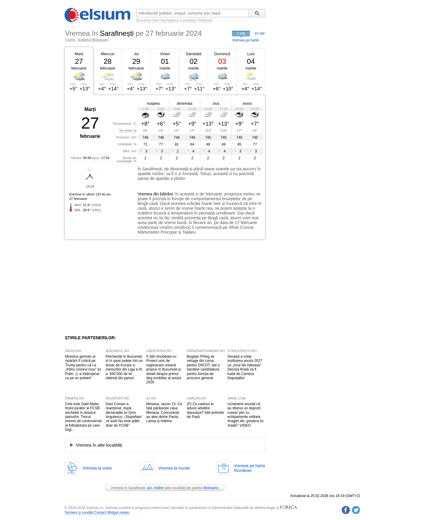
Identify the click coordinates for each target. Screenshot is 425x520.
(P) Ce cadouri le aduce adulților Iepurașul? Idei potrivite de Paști (205, 410)
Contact (100, 512)
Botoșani (211, 488)
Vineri (165, 54)
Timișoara (205, 20)
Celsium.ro (94, 508)
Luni (251, 54)
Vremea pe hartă (245, 40)
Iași (155, 20)
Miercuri (107, 54)
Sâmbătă (193, 54)
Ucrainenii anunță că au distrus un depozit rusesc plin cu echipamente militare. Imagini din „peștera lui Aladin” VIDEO (245, 415)
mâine (159, 488)
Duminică (222, 54)
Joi (136, 54)
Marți (79, 54)
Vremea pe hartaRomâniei (249, 468)
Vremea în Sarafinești (128, 488)
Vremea (145, 194)
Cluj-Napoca (168, 20)
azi (149, 488)
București (143, 20)
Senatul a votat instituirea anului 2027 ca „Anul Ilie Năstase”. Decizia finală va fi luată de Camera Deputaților (244, 367)
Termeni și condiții (78, 512)
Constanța (188, 20)
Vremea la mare (97, 468)
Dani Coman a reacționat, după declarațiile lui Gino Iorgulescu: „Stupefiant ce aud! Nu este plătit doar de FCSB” (123, 415)
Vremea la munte (174, 468)
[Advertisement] (113, 287)
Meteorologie (265, 508)
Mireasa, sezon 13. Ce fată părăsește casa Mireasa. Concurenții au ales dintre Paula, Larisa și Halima (164, 412)
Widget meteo (118, 512)
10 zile (260, 33)
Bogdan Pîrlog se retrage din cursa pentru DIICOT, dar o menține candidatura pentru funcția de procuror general (203, 367)
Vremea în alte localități (99, 445)
